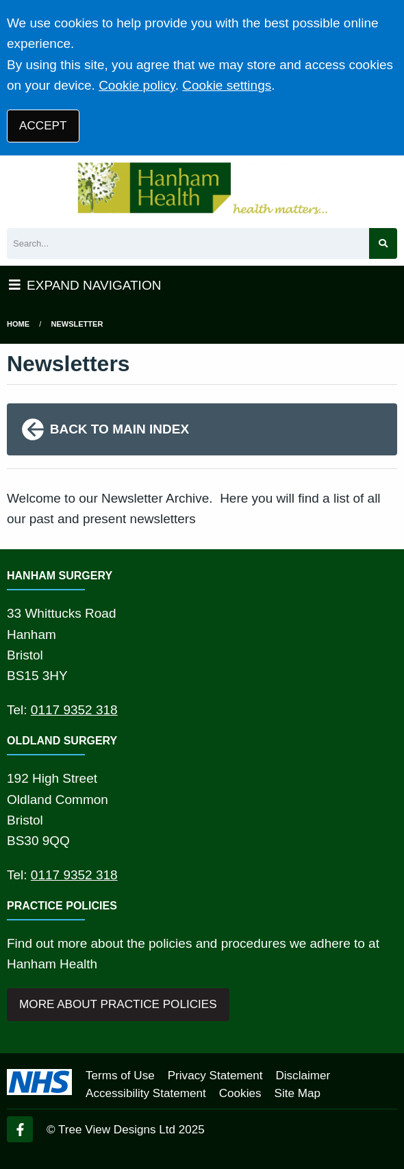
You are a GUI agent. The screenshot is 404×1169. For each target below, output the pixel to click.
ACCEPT (42, 125)
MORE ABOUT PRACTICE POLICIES (117, 1004)
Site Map (297, 1093)
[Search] (188, 243)
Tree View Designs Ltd (116, 1129)
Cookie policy (137, 85)
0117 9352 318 (74, 710)
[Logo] (202, 188)
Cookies (240, 1093)
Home (18, 324)
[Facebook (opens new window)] (20, 1129)
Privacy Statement (215, 1075)
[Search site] (383, 243)
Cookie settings (226, 85)
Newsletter (77, 324)
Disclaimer (302, 1075)
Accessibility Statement (146, 1093)
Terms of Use (120, 1075)
